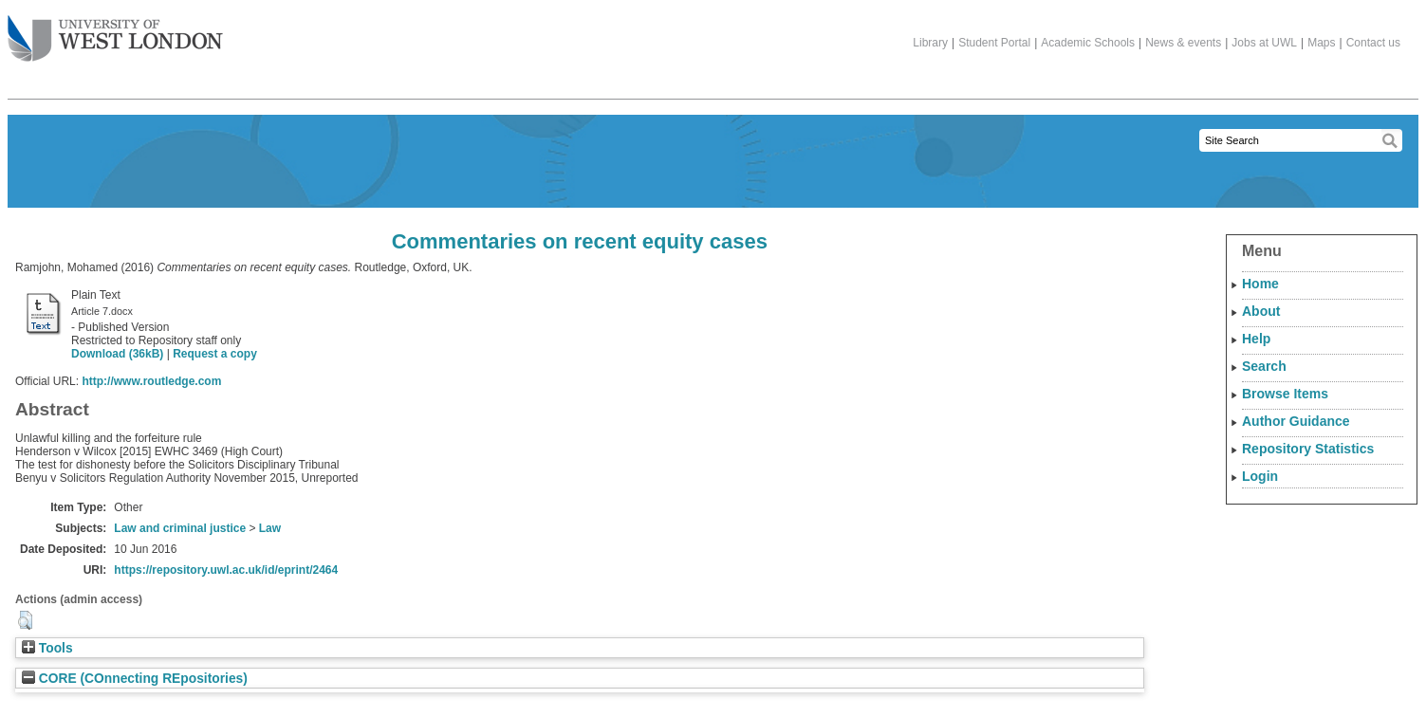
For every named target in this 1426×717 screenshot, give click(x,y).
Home (1260, 283)
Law (270, 528)
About (1261, 311)
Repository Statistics (1308, 448)
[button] (25, 620)
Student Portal (994, 42)
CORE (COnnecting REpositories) (135, 678)
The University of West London (115, 31)
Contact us (1373, 42)
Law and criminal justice (180, 528)
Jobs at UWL (1264, 42)
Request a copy (215, 353)
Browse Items (1285, 393)
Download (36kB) (117, 353)
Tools (47, 648)
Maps (1321, 42)
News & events (1183, 42)
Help (1256, 338)
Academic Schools (1088, 42)
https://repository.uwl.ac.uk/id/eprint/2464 (226, 570)
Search (1264, 366)
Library (930, 42)
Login (1260, 476)
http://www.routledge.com (151, 381)
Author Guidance (1296, 421)
